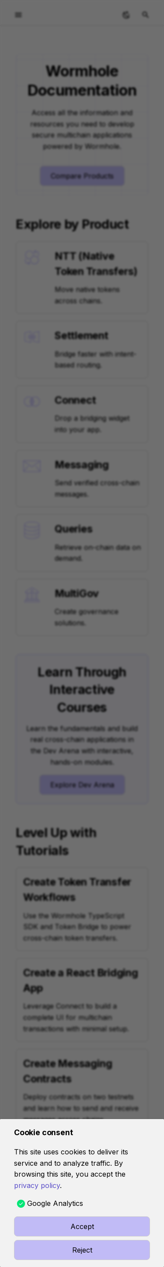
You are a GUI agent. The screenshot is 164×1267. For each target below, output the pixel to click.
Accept (82, 1226)
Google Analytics (55, 1203)
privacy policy (37, 1185)
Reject (82, 1250)
